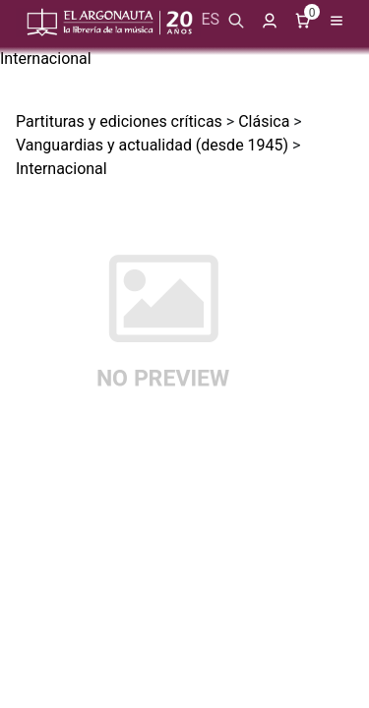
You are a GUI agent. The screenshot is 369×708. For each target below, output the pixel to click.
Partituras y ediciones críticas (119, 121)
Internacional (46, 58)
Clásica (263, 121)
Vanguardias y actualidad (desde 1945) (152, 145)
